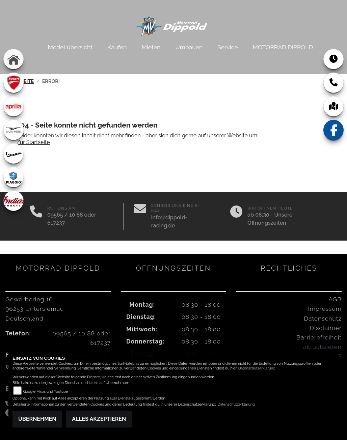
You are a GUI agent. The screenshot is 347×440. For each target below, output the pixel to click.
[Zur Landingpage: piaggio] (13, 177)
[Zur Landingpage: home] (13, 59)
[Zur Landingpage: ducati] (13, 83)
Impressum (325, 308)
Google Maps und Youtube (45, 391)
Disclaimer (326, 327)
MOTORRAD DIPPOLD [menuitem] (283, 47)
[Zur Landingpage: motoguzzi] (13, 130)
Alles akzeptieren (99, 419)
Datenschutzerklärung (256, 368)
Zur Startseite (33, 142)
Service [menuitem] (227, 47)
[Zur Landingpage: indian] (13, 201)
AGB (335, 299)
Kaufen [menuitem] (117, 47)
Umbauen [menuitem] (189, 47)
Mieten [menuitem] (151, 47)
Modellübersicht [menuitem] (70, 47)
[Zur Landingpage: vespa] (13, 153)
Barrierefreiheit (319, 337)
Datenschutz (323, 318)
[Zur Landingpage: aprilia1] (13, 106)
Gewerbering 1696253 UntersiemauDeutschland (34, 309)
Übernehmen (37, 419)
